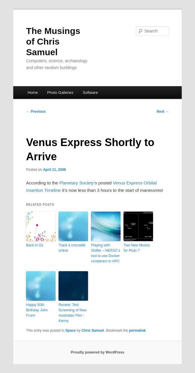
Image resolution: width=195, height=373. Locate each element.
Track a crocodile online (71, 248)
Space (70, 330)
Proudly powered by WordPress (97, 352)
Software (90, 92)
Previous (36, 111)
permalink (137, 330)
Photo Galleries (60, 92)
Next (163, 111)
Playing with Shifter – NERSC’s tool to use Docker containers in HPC (105, 253)
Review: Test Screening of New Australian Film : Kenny (72, 313)
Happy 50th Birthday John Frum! (37, 310)
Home (33, 92)
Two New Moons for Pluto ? (137, 248)
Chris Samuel (93, 330)
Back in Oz (34, 245)
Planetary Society (76, 182)
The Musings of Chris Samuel (53, 41)
